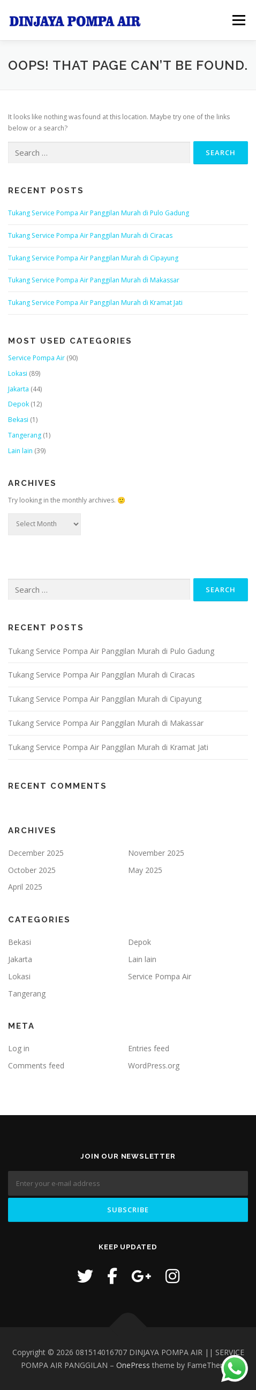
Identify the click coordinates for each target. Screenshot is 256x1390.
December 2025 (36, 853)
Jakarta (18, 389)
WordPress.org (153, 1065)
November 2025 (156, 853)
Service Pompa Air (36, 357)
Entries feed (148, 1048)
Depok (18, 404)
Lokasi (17, 373)
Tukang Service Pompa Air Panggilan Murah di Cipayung (93, 258)
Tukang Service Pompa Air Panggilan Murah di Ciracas (90, 235)
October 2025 (32, 870)
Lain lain (20, 450)
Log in (18, 1048)
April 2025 (25, 887)
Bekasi (18, 419)
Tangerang (24, 435)
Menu (238, 20)
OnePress (133, 1365)
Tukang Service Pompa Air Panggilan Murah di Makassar (93, 280)
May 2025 (145, 870)
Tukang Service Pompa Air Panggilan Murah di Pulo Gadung (98, 212)
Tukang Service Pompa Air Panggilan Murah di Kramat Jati (95, 302)
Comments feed (36, 1065)
